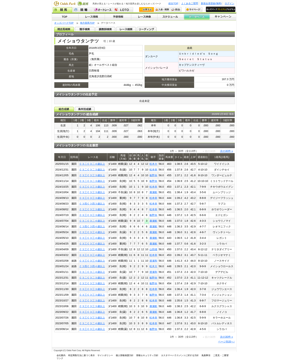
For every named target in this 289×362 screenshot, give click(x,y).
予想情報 (118, 16)
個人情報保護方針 (124, 355)
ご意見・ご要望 (221, 355)
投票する (146, 9)
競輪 (83, 9)
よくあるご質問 (189, 3)
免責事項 (205, 355)
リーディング (146, 29)
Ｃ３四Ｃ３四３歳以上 (92, 203)
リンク (60, 358)
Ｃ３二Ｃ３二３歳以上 (92, 169)
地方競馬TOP (87, 23)
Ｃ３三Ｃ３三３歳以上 (92, 175)
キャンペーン (223, 16)
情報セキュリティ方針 (147, 355)
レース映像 (144, 16)
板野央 (153, 175)
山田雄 (153, 249)
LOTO (123, 9)
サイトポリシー (105, 355)
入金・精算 (162, 9)
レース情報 (91, 16)
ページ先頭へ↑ (226, 341)
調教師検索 (105, 29)
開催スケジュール (170, 16)
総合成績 (64, 109)
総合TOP (173, 3)
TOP (65, 16)
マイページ (193, 9)
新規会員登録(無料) (211, 3)
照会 (176, 9)
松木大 (153, 163)
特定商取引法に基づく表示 (81, 355)
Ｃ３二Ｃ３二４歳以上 (92, 163)
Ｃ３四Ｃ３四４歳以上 (92, 226)
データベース (197, 16)
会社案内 (61, 355)
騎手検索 (85, 29)
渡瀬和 (153, 260)
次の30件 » (226, 151)
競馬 (62, 9)
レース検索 (126, 29)
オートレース (103, 9)
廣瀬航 (153, 192)
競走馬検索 (64, 29)
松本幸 (153, 169)
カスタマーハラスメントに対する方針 (180, 355)
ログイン (229, 3)
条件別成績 (85, 109)
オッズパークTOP (64, 23)
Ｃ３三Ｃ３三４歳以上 (92, 232)
